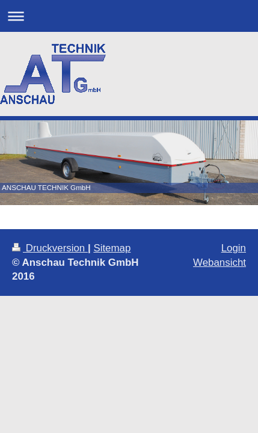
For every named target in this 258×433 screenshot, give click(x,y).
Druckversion (50, 248)
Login (233, 248)
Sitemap (112, 248)
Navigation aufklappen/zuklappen (129, 16)
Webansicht (219, 262)
